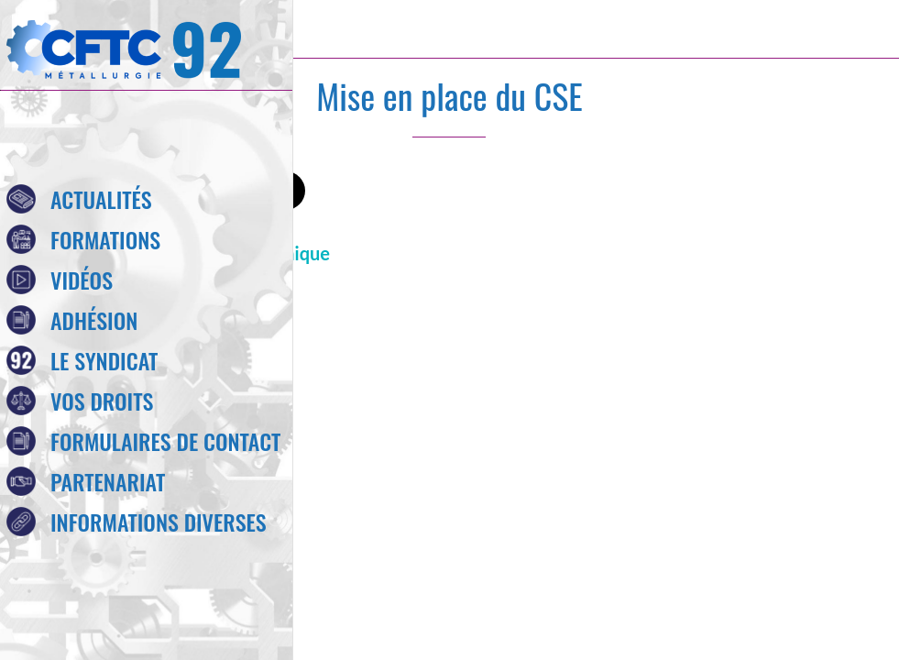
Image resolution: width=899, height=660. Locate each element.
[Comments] (780, 192)
